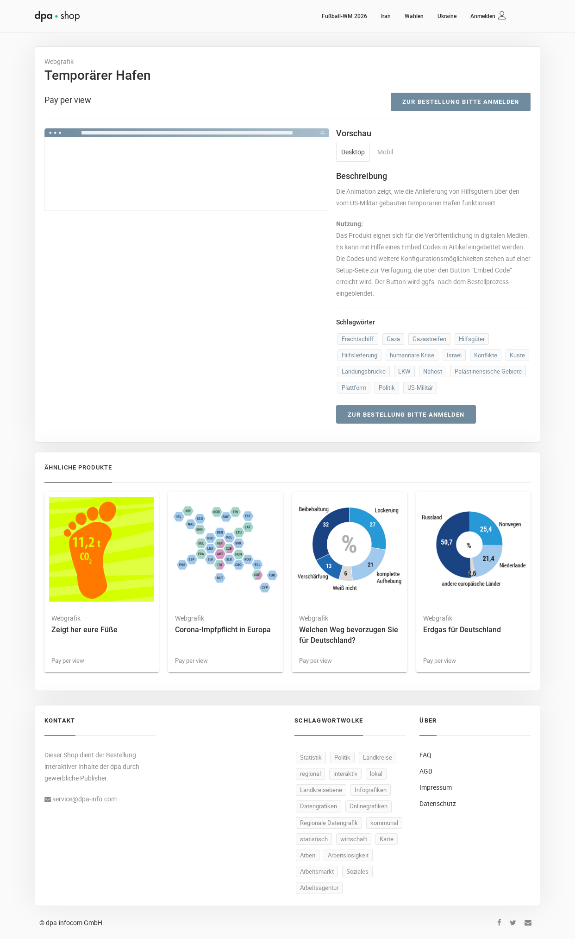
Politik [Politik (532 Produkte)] (342, 757)
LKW (404, 371)
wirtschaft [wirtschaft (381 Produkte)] (353, 839)
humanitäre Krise (412, 355)
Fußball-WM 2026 (344, 16)
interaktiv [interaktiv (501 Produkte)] (345, 773)
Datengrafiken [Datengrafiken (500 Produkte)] (318, 806)
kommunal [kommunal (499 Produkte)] (384, 822)
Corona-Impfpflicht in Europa (223, 629)
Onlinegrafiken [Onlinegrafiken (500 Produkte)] (369, 806)
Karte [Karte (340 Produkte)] (387, 839)
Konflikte (485, 355)
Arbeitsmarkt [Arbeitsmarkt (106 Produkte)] (317, 871)
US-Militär (420, 387)
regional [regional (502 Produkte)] (310, 773)
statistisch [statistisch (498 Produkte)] (314, 839)
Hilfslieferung (359, 355)
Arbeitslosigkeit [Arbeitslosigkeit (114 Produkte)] (348, 855)
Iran (386, 16)
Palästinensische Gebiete (488, 371)
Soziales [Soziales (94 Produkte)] (357, 871)
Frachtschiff (358, 339)
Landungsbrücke (364, 371)
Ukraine (447, 16)
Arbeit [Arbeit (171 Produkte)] (307, 855)
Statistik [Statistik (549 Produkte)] (311, 757)
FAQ (425, 754)
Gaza (393, 339)
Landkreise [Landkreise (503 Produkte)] (377, 757)
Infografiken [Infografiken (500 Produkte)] (371, 790)
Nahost (432, 371)
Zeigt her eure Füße (84, 629)
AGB (425, 771)
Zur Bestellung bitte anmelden (460, 101)
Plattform (354, 387)
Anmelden (482, 16)
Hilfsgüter (472, 339)
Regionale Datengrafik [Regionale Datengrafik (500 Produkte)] (329, 822)
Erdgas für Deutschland (462, 629)
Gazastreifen (429, 339)
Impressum (435, 787)
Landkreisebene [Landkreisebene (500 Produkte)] (321, 790)
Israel (454, 355)
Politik (387, 387)
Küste (517, 355)
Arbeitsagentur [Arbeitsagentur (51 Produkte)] (319, 887)
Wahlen (414, 16)
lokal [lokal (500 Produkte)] (376, 773)
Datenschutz (437, 803)
